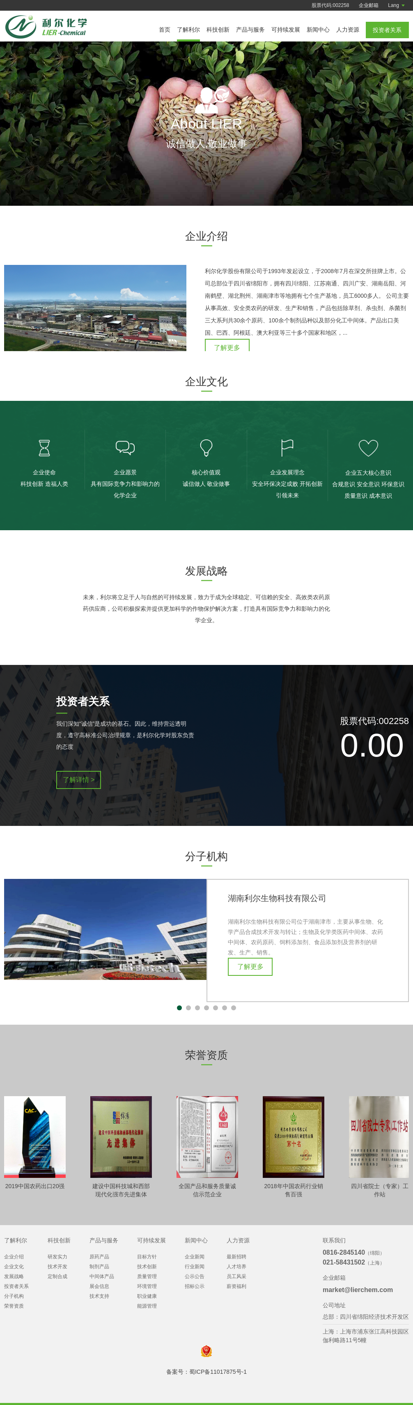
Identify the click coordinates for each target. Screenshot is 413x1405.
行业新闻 (194, 1266)
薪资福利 (236, 1286)
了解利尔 (188, 29)
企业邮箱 (369, 5)
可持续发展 (285, 29)
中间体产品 (101, 1276)
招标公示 (194, 1286)
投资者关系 (16, 1286)
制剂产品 (99, 1266)
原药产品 (99, 1257)
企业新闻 (194, 1257)
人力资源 (347, 29)
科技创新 (217, 29)
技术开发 (57, 1266)
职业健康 (147, 1296)
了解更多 (227, 347)
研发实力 (57, 1257)
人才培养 (236, 1266)
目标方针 (147, 1257)
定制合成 (57, 1276)
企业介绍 (14, 1257)
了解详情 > (79, 786)
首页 (164, 29)
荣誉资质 (14, 1306)
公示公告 (194, 1276)
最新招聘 (236, 1257)
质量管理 (147, 1276)
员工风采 (236, 1276)
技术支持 (99, 1296)
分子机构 (14, 1296)
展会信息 (99, 1286)
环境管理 (147, 1286)
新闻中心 (318, 29)
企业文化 (14, 1266)
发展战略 (14, 1276)
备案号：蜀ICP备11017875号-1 (206, 1371)
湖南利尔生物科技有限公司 (277, 905)
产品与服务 (250, 29)
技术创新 (147, 1266)
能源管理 (147, 1306)
